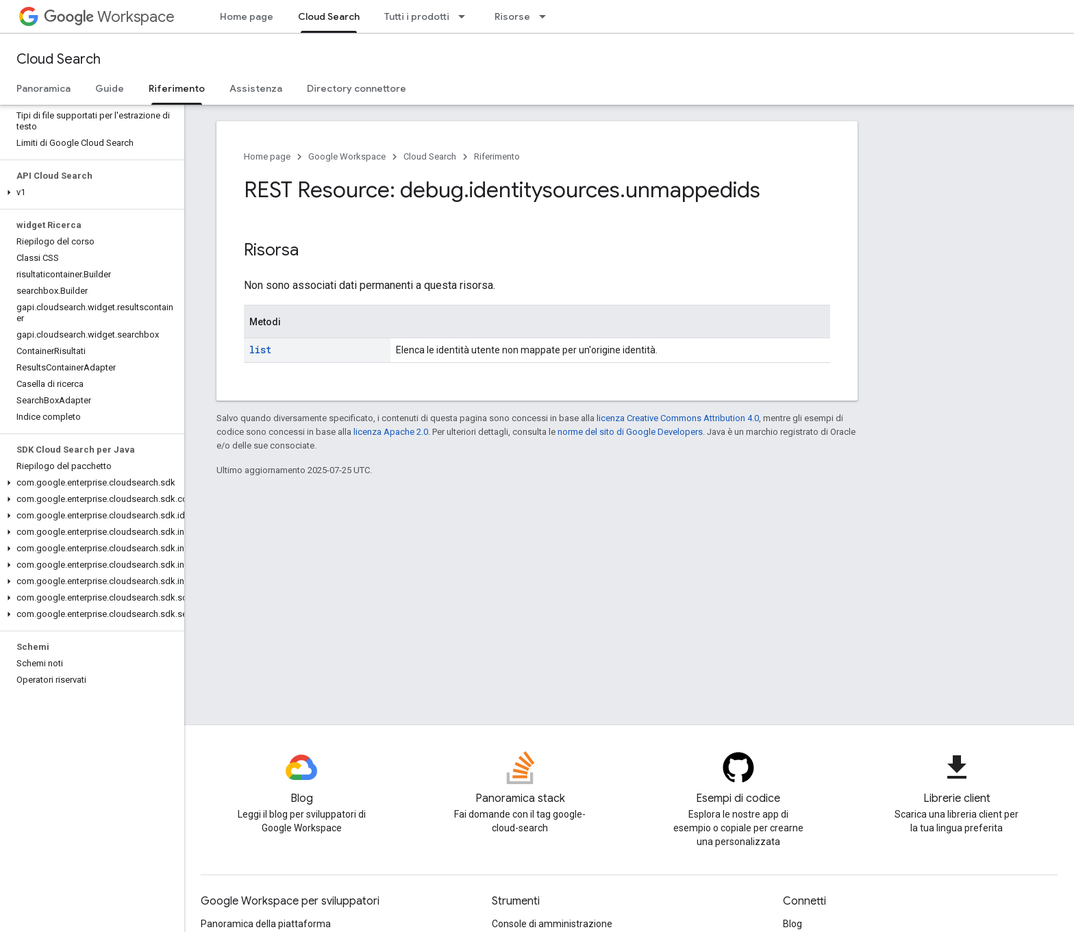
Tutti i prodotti (416, 16)
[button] (89, 192)
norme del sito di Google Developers (630, 432)
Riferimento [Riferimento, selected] (177, 88)
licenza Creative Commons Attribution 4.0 (678, 418)
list (260, 349)
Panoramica (43, 88)
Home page (246, 16)
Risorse (512, 16)
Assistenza (255, 88)
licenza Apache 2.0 (390, 432)
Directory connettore (356, 88)
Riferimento (497, 156)
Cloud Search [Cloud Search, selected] (329, 16)
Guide (109, 88)
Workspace (109, 17)
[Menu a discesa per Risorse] (546, 16)
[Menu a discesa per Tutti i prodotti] (465, 16)
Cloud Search (58, 59)
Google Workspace (347, 156)
